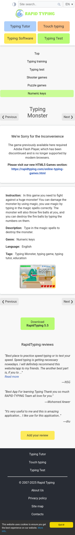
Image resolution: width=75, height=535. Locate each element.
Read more (12, 376)
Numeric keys (37, 93)
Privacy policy (37, 498)
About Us (37, 490)
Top (36, 53)
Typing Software (20, 38)
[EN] (68, 4)
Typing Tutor (37, 454)
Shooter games (37, 77)
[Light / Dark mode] (14, 4)
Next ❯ (68, 117)
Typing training (37, 61)
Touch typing (53, 26)
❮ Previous (9, 117)
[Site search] (37, 4)
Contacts (37, 514)
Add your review (37, 435)
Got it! (61, 525)
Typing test (36, 69)
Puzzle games (37, 85)
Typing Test (53, 38)
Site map (37, 506)
